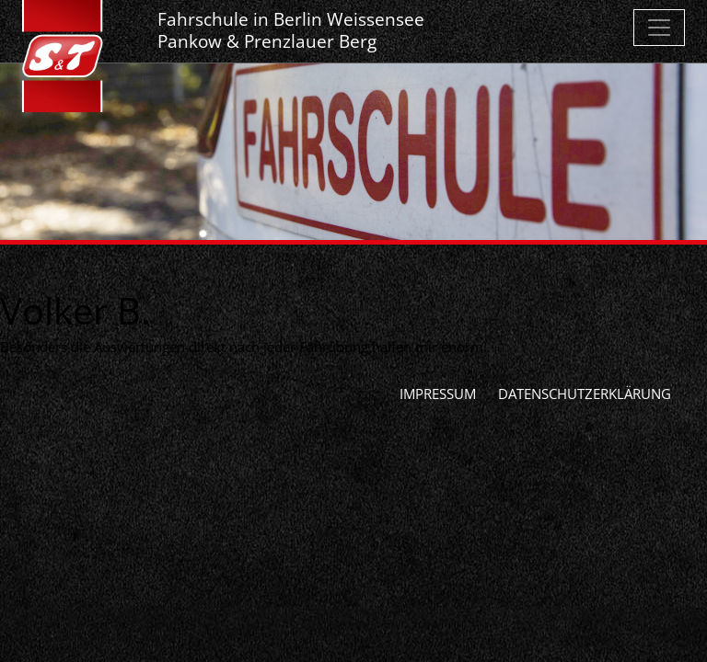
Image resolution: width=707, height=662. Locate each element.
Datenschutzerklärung (584, 393)
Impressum (438, 393)
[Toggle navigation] (659, 27)
